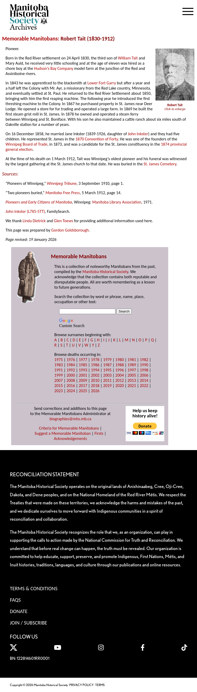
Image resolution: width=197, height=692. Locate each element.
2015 (58, 385)
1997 (132, 370)
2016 (70, 385)
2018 (95, 385)
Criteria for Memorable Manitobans (69, 428)
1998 (144, 370)
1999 (58, 375)
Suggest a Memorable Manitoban (63, 433)
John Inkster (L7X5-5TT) (25, 211)
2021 (132, 385)
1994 (95, 370)
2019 (107, 385)
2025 (83, 390)
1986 (95, 364)
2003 (107, 375)
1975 (58, 359)
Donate (19, 611)
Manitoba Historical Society (105, 271)
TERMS (100, 685)
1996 (120, 370)
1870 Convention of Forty (97, 139)
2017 (83, 385)
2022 (144, 385)
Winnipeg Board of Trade (26, 144)
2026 (95, 390)
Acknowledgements (70, 438)
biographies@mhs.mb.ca (70, 418)
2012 (120, 380)
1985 (83, 364)
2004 (120, 375)
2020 (120, 385)
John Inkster (138, 133)
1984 (70, 364)
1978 (95, 359)
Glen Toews (63, 220)
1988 (120, 364)
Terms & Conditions (33, 588)
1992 (70, 370)
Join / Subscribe (28, 623)
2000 (70, 375)
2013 (132, 380)
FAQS (15, 600)
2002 (95, 375)
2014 (144, 380)
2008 (70, 380)
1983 (58, 364)
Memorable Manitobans (30, 38)
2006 (144, 375)
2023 (58, 390)
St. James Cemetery (160, 163)
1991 (58, 370)
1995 (107, 370)
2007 (58, 380)
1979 (107, 359)
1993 (83, 370)
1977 (83, 359)
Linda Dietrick (34, 220)
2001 (83, 375)
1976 (70, 359)
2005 (132, 375)
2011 (107, 380)
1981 (132, 359)
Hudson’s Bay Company (53, 68)
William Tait (128, 58)
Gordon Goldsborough (70, 230)
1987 (107, 364)
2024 (70, 390)
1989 (132, 364)
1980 (120, 359)
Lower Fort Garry (101, 82)
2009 (83, 380)
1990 (144, 364)
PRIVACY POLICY (81, 685)
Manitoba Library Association (116, 202)
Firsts (98, 433)
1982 (144, 359)
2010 (95, 380)
